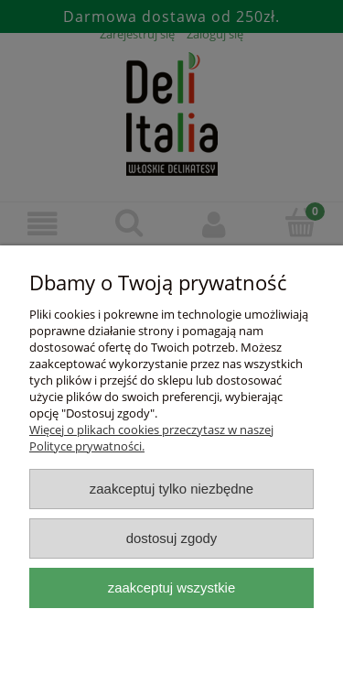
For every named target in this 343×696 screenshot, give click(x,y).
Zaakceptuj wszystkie (171, 587)
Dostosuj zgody (172, 538)
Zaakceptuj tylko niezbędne (171, 488)
